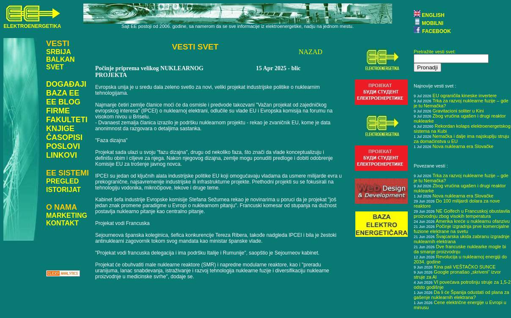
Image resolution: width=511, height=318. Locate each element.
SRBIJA (58, 51)
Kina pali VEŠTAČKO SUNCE (465, 266)
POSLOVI (63, 146)
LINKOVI (61, 155)
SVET (55, 67)
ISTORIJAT (63, 189)
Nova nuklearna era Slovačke (463, 146)
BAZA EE (62, 93)
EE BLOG (63, 102)
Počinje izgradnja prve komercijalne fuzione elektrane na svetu (461, 229)
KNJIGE (60, 128)
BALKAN (60, 59)
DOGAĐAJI (66, 84)
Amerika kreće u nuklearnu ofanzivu (473, 221)
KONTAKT (62, 223)
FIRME (58, 111)
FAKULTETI (67, 119)
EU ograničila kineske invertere (465, 95)
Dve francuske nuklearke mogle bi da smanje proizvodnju (460, 249)
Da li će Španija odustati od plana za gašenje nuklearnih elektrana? (461, 295)
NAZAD (310, 51)
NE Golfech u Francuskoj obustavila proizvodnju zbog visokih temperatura (462, 213)
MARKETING (66, 215)
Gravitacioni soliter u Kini (458, 110)
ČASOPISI (64, 137)
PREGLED (62, 181)
